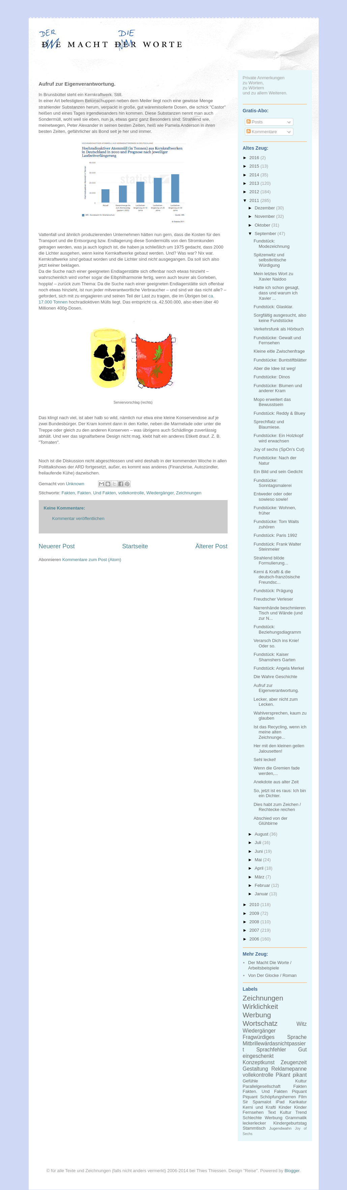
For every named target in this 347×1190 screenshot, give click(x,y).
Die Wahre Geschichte (275, 676)
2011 (255, 200)
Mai (259, 859)
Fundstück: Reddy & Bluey (279, 413)
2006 (255, 938)
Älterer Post (211, 546)
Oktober (263, 225)
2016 (255, 157)
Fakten (68, 492)
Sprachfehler (271, 1049)
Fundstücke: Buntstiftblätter (280, 359)
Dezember (265, 207)
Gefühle (250, 1080)
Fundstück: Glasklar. (273, 306)
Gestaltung (255, 1069)
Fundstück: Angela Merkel (279, 668)
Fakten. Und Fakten (96, 492)
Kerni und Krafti (259, 1107)
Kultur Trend (293, 1112)
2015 (255, 166)
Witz (301, 1024)
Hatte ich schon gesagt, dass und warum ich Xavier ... (276, 292)
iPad (280, 1101)
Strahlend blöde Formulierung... (271, 560)
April (260, 868)
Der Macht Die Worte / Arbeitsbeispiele (269, 965)
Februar (263, 885)
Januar (262, 893)
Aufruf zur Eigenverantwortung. (276, 688)
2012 (255, 191)
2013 (255, 183)
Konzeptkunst (259, 1062)
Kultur (301, 1080)
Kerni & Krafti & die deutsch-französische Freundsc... (277, 577)
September (266, 233)
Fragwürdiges (258, 1037)
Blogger (292, 1170)
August (262, 834)
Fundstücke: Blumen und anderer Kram (278, 388)
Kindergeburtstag (290, 1123)
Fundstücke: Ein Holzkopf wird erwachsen (278, 438)
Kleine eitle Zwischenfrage (279, 351)
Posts (255, 121)
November (265, 216)
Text (272, 1112)
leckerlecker (254, 1123)
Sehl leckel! (265, 759)
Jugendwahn (280, 1128)
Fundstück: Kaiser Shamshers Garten (274, 657)
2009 (255, 913)
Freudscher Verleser (273, 599)
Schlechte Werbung (263, 1117)
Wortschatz (260, 1023)
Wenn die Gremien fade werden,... (277, 770)
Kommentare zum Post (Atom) (91, 559)
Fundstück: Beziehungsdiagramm (277, 629)
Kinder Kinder (293, 1107)
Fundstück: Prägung (273, 590)
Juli (258, 842)
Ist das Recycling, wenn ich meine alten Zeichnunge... (280, 732)
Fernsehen (253, 1112)
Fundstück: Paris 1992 (275, 535)
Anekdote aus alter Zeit (276, 781)
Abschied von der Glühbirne (270, 821)
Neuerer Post (57, 546)
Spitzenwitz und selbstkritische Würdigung (270, 260)
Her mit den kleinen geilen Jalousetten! (279, 748)
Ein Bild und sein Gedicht (278, 471)
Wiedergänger (160, 492)
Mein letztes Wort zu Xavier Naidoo (273, 276)
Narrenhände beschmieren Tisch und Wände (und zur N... (280, 613)
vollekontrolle (131, 492)
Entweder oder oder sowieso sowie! (273, 496)
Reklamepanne (289, 1069)
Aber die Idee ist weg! (275, 368)
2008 (255, 921)
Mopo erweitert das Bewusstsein (272, 402)
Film (302, 1096)
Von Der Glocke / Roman (272, 975)
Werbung (257, 1015)
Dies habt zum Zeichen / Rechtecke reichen (277, 807)
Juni (259, 851)
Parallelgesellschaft (262, 1086)
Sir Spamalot (257, 1101)
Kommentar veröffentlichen (78, 518)
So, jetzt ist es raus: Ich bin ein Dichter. (280, 793)
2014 (255, 174)
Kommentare (262, 131)
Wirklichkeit (260, 1006)
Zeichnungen (188, 492)
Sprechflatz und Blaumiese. (269, 424)
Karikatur (298, 1101)
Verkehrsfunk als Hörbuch (279, 328)
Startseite (135, 546)
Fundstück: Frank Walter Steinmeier (277, 547)
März (260, 876)
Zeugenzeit (294, 1062)
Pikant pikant (291, 1075)
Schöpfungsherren (278, 1096)
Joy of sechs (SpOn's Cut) (279, 449)
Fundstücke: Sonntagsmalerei (273, 483)
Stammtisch (254, 1128)
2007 (255, 930)
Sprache (297, 1037)
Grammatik (296, 1117)
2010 (255, 904)
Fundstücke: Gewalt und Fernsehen (277, 340)
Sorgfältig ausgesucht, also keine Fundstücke (280, 318)
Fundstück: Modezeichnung (272, 243)
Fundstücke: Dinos (272, 376)
